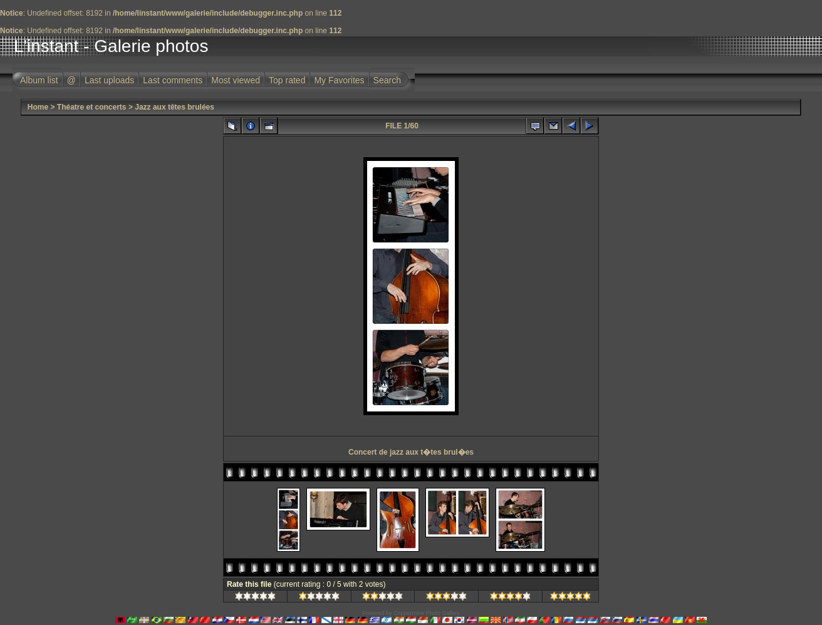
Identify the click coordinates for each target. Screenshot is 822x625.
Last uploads (109, 80)
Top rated (287, 80)
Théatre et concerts (92, 107)
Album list (39, 80)
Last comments (172, 80)
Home (38, 107)
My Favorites (339, 80)
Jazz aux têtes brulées (174, 107)
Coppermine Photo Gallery (426, 613)
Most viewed (235, 80)
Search (387, 80)
